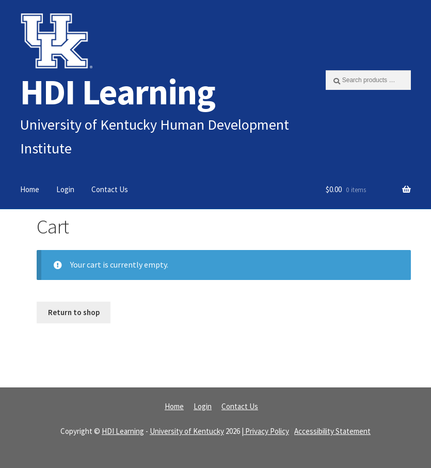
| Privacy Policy (265, 431)
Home (29, 189)
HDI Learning (117, 91)
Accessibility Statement (332, 431)
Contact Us (109, 189)
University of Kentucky (187, 431)
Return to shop (74, 312)
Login (65, 189)
